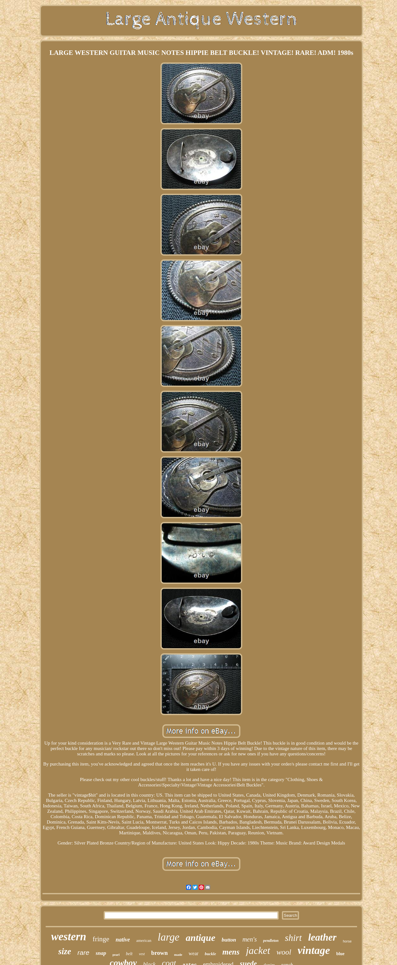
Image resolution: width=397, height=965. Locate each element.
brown (159, 952)
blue (340, 953)
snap (101, 953)
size (64, 951)
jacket (258, 950)
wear (193, 953)
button (229, 940)
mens (230, 952)
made (178, 954)
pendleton (271, 940)
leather (322, 937)
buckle (210, 953)
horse (347, 941)
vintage (314, 950)
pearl (116, 954)
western (68, 936)
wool (284, 952)
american (144, 940)
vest (142, 954)
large (168, 937)
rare (83, 952)
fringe (101, 939)
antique (200, 937)
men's (249, 939)
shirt (293, 938)
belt (129, 953)
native (123, 939)
